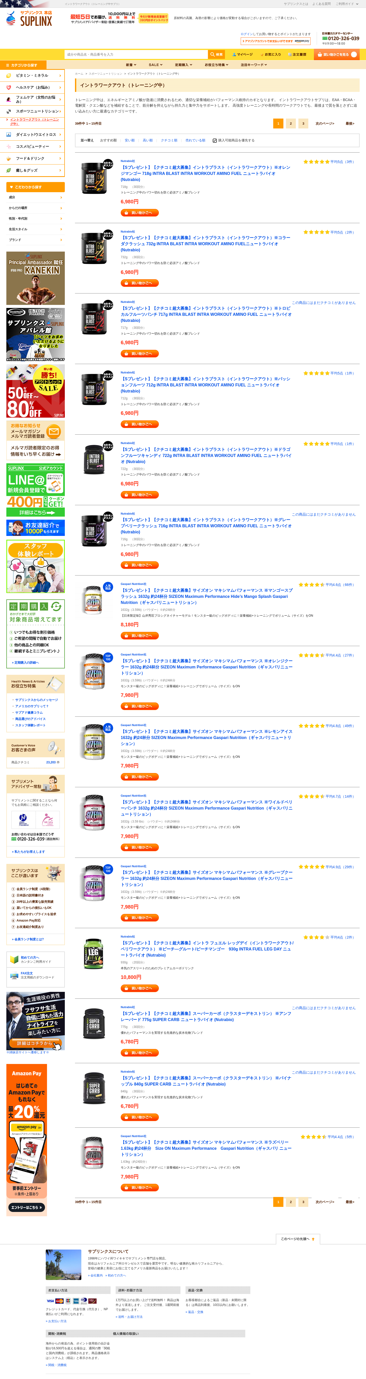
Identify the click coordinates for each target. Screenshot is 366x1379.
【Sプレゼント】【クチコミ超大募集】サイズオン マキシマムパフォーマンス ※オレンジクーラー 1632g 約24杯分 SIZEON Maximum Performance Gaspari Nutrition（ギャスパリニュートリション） (207, 667)
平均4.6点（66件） (341, 585)
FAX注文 (27, 973)
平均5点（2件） (343, 232)
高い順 (148, 140)
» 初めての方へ (115, 1275)
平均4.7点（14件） (341, 796)
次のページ (324, 123)
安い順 (130, 140)
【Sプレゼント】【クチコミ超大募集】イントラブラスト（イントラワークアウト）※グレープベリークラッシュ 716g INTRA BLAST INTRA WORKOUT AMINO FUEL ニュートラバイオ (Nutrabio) (206, 526)
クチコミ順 (169, 140)
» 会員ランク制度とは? (28, 939)
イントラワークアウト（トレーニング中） (34, 122)
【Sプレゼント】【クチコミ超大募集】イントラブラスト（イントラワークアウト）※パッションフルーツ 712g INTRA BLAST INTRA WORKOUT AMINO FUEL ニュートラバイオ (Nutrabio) (205, 385)
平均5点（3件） (343, 162)
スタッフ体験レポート (30, 725)
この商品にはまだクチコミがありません (324, 303)
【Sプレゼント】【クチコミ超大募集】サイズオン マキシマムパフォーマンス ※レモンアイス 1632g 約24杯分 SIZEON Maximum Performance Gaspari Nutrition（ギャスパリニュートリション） (207, 737)
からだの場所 (18, 208)
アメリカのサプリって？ (32, 706)
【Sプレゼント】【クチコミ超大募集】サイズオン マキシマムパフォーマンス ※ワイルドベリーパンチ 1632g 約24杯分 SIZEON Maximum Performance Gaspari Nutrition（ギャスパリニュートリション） (207, 808)
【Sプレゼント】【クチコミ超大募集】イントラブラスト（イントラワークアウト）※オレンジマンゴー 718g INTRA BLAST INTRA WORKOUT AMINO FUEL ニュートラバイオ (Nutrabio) (205, 173)
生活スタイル (18, 229)
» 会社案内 (95, 1275)
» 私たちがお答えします (28, 851)
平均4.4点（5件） (342, 1137)
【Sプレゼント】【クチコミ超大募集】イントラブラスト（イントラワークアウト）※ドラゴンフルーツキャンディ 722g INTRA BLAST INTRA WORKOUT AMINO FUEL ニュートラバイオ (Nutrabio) (206, 455)
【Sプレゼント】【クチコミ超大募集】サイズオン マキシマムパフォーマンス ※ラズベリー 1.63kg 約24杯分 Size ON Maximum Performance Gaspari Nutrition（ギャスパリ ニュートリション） (206, 1148)
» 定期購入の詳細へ (25, 662)
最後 (349, 123)
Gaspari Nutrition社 (133, 583)
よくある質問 (321, 4)
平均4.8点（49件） (341, 726)
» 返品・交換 (194, 1312)
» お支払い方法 (56, 1321)
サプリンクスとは (296, 4)
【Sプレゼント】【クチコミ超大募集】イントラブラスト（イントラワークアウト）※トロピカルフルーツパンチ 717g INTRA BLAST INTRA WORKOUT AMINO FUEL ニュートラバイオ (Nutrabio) (206, 314)
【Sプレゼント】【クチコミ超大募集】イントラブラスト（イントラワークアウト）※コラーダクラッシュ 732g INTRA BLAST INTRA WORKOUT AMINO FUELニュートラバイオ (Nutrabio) (205, 244)
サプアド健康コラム (29, 712)
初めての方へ (30, 957)
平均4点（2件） (343, 937)
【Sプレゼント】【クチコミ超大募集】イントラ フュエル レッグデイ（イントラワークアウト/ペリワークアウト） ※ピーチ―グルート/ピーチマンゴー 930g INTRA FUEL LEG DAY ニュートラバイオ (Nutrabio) (207, 949)
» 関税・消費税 (56, 1365)
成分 (12, 197)
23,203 (51, 762)
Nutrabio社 (128, 160)
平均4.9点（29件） (341, 867)
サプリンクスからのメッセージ (36, 700)
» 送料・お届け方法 (129, 1317)
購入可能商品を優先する (236, 140)
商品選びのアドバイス (30, 719)
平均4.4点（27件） (341, 655)
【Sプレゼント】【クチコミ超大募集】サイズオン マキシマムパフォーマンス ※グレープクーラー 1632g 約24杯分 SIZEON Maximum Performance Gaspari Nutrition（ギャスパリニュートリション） (207, 878)
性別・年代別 (18, 218)
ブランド (15, 240)
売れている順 (195, 140)
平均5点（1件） (343, 373)
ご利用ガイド (345, 4)
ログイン (247, 34)
